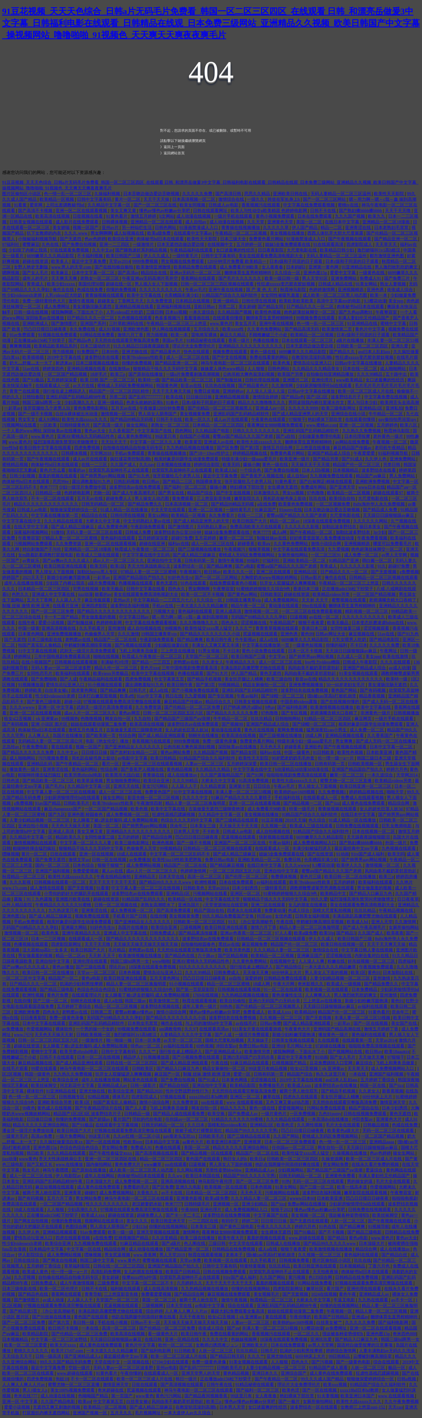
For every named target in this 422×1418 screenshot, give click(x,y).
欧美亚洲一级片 (295, 459)
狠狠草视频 (259, 549)
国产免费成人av (243, 1113)
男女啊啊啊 (101, 233)
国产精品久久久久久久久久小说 (210, 634)
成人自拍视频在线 (145, 628)
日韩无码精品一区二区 (103, 504)
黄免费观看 (183, 498)
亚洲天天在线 (126, 786)
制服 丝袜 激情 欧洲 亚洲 (26, 605)
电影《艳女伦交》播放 (108, 741)
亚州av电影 (166, 1367)
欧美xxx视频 (335, 1384)
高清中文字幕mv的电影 (339, 301)
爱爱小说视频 (51, 622)
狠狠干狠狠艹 (110, 865)
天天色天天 (271, 746)
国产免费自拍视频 (79, 244)
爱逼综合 (374, 1170)
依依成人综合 (400, 289)
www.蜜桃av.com (321, 425)
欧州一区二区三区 (176, 1345)
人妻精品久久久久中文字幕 (186, 1034)
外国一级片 (396, 842)
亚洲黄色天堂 (280, 222)
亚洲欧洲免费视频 (373, 481)
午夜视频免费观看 (377, 967)
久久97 (190, 1029)
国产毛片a (55, 786)
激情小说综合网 (326, 543)
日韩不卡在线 (323, 210)
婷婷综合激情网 (341, 1350)
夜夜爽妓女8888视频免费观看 (275, 425)
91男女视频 (209, 651)
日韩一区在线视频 (109, 859)
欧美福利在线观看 (73, 673)
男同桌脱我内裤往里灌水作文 (316, 402)
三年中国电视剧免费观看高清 (62, 656)
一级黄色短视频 (307, 645)
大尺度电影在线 (302, 250)
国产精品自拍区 (174, 1085)
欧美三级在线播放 (198, 1238)
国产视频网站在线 (345, 1051)
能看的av (77, 470)
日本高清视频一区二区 (194, 199)
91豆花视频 (272, 820)
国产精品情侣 (289, 967)
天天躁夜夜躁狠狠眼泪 (369, 837)
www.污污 (23, 1034)
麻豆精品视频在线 (36, 1063)
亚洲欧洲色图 (136, 329)
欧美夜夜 (395, 933)
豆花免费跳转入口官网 (332, 1063)
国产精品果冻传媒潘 (198, 933)
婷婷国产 (11, 577)
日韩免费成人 (163, 933)
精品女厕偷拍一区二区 (265, 684)
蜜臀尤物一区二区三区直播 (346, 780)
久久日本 (196, 1125)
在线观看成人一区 (53, 385)
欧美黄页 (193, 442)
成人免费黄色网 (113, 526)
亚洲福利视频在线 (174, 306)
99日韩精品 (339, 1356)
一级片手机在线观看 (234, 216)
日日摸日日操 (94, 752)
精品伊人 (132, 1057)
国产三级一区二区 (50, 1000)
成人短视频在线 (129, 233)
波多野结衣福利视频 (130, 605)
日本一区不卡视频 (305, 651)
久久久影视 (20, 882)
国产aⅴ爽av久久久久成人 (67, 560)
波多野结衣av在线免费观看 (135, 487)
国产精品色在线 (180, 955)
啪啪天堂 (395, 792)
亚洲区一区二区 (245, 893)
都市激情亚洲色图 (387, 255)
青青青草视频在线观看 (277, 628)
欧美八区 (409, 425)
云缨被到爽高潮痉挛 (373, 1356)
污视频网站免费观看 (34, 543)
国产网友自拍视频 (31, 1221)
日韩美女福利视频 (312, 916)
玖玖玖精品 (262, 718)
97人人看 (283, 933)
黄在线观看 (62, 746)
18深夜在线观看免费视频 (327, 521)
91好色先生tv (180, 577)
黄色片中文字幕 (370, 329)
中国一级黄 (29, 628)
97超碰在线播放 (331, 1046)
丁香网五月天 (131, 301)
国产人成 (68, 679)
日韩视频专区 (72, 1096)
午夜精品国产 (282, 622)
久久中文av (102, 250)
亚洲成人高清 (61, 831)
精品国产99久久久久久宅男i (252, 1130)
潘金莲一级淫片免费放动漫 (28, 1130)
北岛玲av (11, 746)
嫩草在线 (272, 1096)
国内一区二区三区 (53, 865)
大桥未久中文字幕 (103, 521)
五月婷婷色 (387, 425)
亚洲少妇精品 (255, 1204)
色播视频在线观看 (136, 583)
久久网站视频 (190, 1170)
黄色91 (374, 972)
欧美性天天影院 (389, 193)
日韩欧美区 (271, 594)
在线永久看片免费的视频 (375, 1164)
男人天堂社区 (315, 278)
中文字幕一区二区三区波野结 (59, 1339)
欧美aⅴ (265, 543)
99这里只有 (166, 436)
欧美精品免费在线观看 (196, 267)
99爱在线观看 (44, 1068)
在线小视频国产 (36, 662)
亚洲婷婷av (233, 391)
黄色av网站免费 (175, 752)
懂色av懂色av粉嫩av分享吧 (165, 210)
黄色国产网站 (344, 690)
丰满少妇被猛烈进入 (312, 848)
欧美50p (326, 933)
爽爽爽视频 (20, 346)
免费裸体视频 (284, 876)
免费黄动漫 (275, 910)
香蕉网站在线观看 (198, 278)
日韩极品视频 (376, 1125)
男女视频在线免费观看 (183, 261)
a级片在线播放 (350, 340)
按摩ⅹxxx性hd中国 (140, 1277)
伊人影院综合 (31, 1254)
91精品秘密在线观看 (206, 340)
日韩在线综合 (26, 1260)
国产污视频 (322, 1362)
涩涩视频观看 (376, 628)
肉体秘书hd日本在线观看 (160, 239)
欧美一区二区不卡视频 (203, 594)
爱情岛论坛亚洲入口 (313, 363)
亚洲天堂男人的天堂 (201, 1373)
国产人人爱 (136, 1108)
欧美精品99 (305, 1012)
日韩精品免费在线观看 (286, 978)
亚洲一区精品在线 (182, 1339)
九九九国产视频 (350, 216)
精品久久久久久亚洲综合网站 (41, 1125)
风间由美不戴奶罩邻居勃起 (314, 667)
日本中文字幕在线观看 (44, 1023)
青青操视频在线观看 (105, 295)
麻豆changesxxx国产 (63, 809)
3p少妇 (379, 532)
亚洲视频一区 (226, 1204)
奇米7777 (48, 487)
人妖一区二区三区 (348, 1221)
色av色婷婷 (95, 239)
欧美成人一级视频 (344, 984)
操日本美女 (370, 526)
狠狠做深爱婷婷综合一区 (74, 509)
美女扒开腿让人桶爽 (244, 679)
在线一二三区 (94, 464)
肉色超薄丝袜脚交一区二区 (310, 312)
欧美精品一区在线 (185, 899)
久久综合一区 (288, 272)
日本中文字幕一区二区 (94, 272)
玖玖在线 (318, 498)
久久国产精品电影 (58, 1401)
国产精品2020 (150, 1091)
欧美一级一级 (121, 1232)
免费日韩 (293, 859)
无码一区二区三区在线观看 (388, 1130)
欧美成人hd (226, 470)
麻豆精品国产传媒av (353, 447)
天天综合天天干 (17, 1356)
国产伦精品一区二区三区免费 (192, 707)
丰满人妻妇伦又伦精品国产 (364, 318)
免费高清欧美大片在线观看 (256, 526)
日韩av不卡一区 (146, 1322)
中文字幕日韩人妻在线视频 (367, 950)
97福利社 (11, 244)
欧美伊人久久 (349, 865)
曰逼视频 (298, 617)
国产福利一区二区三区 (186, 487)
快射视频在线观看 (276, 837)
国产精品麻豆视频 (227, 865)
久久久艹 (244, 628)
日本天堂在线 (172, 876)
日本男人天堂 (187, 831)
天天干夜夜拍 (192, 1317)
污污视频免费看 (53, 758)
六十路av (207, 955)
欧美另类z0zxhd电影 (83, 775)
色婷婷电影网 (77, 492)
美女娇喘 (61, 227)
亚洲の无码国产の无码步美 (274, 1000)
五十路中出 (396, 374)
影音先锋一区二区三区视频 (154, 797)
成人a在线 (269, 639)
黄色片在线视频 (259, 730)
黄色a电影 (91, 978)
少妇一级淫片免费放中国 (83, 487)
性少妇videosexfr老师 (22, 295)
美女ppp (396, 301)
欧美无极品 (113, 588)
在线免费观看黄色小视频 (233, 583)
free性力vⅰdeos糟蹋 (323, 662)
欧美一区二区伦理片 (59, 1288)
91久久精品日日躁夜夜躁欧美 (141, 346)
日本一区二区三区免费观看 (290, 1142)
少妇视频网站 (291, 1170)
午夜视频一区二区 (390, 442)
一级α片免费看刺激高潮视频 (193, 374)
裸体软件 (64, 1029)
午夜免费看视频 (372, 538)
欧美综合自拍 (342, 498)
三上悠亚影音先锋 (214, 498)
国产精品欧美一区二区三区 (187, 380)
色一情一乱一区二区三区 (68, 193)
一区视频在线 (136, 1362)
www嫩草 (153, 1164)
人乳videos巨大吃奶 (64, 295)
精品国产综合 (200, 492)
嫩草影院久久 (247, 498)
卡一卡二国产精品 (61, 617)
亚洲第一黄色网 (324, 267)
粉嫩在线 (337, 961)
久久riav (146, 464)
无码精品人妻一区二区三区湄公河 (51, 741)
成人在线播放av (182, 775)
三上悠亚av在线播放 (323, 1000)
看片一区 (111, 763)
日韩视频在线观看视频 (76, 662)
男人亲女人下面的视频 (327, 972)
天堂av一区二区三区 (97, 972)
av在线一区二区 (324, 617)
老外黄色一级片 (388, 436)
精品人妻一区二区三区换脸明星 (196, 803)
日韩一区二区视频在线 (116, 905)
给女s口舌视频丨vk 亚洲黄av (31, 718)
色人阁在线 (195, 1243)
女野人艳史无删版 (31, 267)
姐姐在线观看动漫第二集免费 (99, 724)
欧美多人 (60, 261)
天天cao (395, 1407)
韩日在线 (173, 696)
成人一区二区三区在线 (188, 357)
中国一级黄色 (297, 752)
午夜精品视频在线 (396, 910)
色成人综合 (299, 910)
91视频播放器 (31, 684)
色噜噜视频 (91, 718)
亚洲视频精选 (351, 289)
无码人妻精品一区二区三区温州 (341, 193)
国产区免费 (227, 447)
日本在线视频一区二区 (374, 831)
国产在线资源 (320, 854)
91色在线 (328, 1226)
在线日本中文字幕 (342, 222)
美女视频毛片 (267, 1294)
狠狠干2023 (281, 1209)
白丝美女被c (57, 690)
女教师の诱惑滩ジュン (218, 1345)
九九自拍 (143, 718)
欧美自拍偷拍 (233, 1000)
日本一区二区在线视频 (99, 1057)
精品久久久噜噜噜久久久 (262, 402)
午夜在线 (285, 921)
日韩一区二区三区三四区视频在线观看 (218, 284)
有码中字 (230, 1221)
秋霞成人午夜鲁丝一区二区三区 (145, 549)
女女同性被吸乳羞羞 (281, 295)
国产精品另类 (326, 459)
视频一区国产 (86, 227)
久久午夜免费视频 (401, 1401)
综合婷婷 (154, 1311)
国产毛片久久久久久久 (240, 278)
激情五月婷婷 (144, 216)
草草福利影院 (77, 1266)
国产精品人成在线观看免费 (179, 1113)
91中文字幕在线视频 (38, 651)
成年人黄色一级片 (200, 1006)
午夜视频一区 (339, 1311)
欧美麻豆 (60, 272)
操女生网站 (137, 425)
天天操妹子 (258, 1040)
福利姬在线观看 (126, 1288)
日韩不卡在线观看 (57, 1057)
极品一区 (397, 1367)
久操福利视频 (107, 193)
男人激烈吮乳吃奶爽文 (397, 267)
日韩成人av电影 (223, 205)
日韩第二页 (101, 1012)
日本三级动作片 (95, 346)
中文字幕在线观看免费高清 (299, 549)
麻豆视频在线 (362, 634)
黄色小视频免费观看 (276, 216)
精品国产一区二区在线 (116, 639)
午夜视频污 (235, 549)
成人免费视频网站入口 (315, 842)
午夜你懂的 (301, 1317)
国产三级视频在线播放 (200, 549)
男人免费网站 (402, 476)
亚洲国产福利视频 (53, 871)
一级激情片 (143, 244)
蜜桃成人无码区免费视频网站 (125, 385)
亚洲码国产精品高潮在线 (337, 1029)
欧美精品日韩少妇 (337, 250)
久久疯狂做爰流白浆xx (62, 1142)
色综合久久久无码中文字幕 (187, 820)
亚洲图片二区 (296, 380)
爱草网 (37, 205)
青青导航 (93, 1294)
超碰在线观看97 (388, 492)
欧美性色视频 (268, 312)
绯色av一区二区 (146, 1046)
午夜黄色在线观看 (269, 419)
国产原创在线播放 (146, 374)
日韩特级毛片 (197, 1204)
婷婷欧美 (33, 690)
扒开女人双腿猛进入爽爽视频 (288, 583)
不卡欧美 (211, 831)
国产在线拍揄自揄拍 (114, 267)
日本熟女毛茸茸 (143, 1023)
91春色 (173, 402)
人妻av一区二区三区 (205, 763)
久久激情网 (282, 385)
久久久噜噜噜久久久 (199, 622)
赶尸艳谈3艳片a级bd (243, 707)
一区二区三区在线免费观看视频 (312, 611)
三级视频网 (191, 927)
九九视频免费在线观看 (332, 476)
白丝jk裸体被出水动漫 (77, 413)
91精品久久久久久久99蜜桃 (237, 1119)
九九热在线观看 (373, 1300)
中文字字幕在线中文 (22, 521)
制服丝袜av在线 (272, 538)
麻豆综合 (365, 1063)
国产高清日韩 (228, 193)
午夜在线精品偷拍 (114, 876)
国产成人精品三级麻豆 (73, 526)
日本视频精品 (346, 470)
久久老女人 (212, 662)
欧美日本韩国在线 (203, 1175)
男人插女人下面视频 (318, 786)
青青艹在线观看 (25, 391)
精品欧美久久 (68, 837)
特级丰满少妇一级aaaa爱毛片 (249, 459)
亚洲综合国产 (294, 1373)
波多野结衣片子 (346, 397)
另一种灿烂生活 (137, 227)
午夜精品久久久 (241, 662)
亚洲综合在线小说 (349, 413)
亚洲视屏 (253, 1142)
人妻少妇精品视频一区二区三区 (40, 820)
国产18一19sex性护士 (209, 453)
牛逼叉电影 (344, 1300)
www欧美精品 (350, 380)
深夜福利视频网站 (31, 532)
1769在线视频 (205, 995)
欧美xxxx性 (233, 329)
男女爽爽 (344, 741)
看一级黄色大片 (163, 1333)
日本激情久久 (267, 492)
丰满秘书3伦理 (115, 662)
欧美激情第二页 (337, 329)
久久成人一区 (350, 656)
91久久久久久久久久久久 (203, 967)
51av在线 (31, 368)
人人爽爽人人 (318, 995)
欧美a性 (127, 696)
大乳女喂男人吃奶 (349, 639)
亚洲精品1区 (371, 408)
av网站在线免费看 (353, 442)
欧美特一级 (149, 380)
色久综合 (317, 820)
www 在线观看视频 (245, 1102)
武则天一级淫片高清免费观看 (88, 651)
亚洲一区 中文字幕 (56, 707)
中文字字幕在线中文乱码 (146, 555)
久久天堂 (256, 222)
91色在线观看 (193, 583)
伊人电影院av (68, 1175)
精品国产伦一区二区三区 (357, 464)
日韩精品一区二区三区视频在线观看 (383, 577)
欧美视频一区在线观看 (327, 989)
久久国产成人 (123, 464)
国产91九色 (139, 476)
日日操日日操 (199, 397)
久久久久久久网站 (371, 521)
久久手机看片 (92, 628)
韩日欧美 (36, 1153)
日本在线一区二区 (360, 368)
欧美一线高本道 (352, 1187)
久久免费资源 (159, 301)
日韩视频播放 (406, 713)
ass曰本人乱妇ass (374, 351)
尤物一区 (101, 492)
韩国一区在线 (373, 1085)
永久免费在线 (82, 329)
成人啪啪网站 (393, 368)
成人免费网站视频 (144, 865)
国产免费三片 (397, 278)
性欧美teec (133, 1142)
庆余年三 (179, 825)
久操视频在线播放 (350, 1153)
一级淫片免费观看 (252, 1034)
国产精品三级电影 (57, 989)
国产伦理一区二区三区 (247, 876)
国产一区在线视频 (371, 1023)
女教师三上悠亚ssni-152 (363, 1407)
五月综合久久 (207, 329)
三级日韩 (154, 312)
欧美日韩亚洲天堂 (168, 1221)
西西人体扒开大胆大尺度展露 (335, 233)
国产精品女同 (271, 306)
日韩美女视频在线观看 (31, 222)
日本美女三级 (203, 825)
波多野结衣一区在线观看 (314, 1407)
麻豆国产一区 (167, 1074)
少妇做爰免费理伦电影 (320, 436)
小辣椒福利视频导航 (38, 239)
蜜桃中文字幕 (393, 323)
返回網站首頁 (174, 153)
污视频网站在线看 (20, 425)
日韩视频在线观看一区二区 (60, 882)
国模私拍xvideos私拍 (228, 1125)
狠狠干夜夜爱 (311, 622)
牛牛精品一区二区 (386, 413)
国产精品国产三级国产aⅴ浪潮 (182, 718)
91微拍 (57, 532)
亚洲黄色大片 (389, 1119)
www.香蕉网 (145, 1254)
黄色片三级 (311, 876)
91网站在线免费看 (97, 334)
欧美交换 (217, 1113)
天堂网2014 (407, 775)
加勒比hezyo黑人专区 (97, 572)
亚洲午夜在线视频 (226, 289)
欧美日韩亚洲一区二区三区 (366, 786)
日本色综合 (84, 865)
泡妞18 (61, 1379)
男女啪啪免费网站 (124, 780)
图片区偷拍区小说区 (22, 193)
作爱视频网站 (39, 1029)
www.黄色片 (221, 323)
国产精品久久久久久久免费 (232, 713)
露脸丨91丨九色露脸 (34, 899)
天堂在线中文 (107, 1362)
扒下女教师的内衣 (44, 233)
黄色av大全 (95, 430)
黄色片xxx (150, 667)
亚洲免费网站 (344, 278)
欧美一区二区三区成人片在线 (366, 391)
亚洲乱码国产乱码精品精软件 (241, 413)
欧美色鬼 (282, 363)
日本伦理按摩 (357, 436)
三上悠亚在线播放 (313, 447)
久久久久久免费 (197, 193)
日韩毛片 (138, 690)
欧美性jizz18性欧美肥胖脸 (177, 859)
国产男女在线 (171, 492)
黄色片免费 (58, 995)
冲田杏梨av (226, 1046)
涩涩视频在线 (254, 622)
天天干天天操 (156, 199)
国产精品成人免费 (380, 509)
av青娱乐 (31, 560)
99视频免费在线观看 (316, 318)
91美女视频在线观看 (359, 673)
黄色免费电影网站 (91, 408)
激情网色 (191, 1232)
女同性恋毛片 (40, 673)
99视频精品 (229, 684)
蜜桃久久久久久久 (31, 1350)
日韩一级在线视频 (31, 312)
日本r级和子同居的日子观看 (296, 261)
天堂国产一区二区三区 (207, 656)
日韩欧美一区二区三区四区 (362, 346)
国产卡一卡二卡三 (183, 1215)
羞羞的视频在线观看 (58, 476)
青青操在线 (154, 775)
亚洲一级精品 (226, 301)
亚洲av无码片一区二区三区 (196, 272)
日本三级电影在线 (45, 639)
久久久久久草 (276, 227)
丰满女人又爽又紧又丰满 (216, 645)
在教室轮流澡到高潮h (312, 357)
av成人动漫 (399, 667)
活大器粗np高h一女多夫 (45, 950)
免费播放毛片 (272, 1085)
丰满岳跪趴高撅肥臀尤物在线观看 (253, 667)
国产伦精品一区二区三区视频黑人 (220, 408)
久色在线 (50, 244)
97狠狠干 (297, 419)
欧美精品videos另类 (331, 594)
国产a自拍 (286, 436)
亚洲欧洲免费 (27, 1012)
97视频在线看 (173, 1096)
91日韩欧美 (324, 752)
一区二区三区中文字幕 (24, 978)
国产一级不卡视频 (36, 413)
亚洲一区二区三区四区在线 (111, 1158)
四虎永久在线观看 (244, 910)
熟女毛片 (31, 1170)
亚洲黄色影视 (189, 1198)
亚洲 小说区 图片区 (50, 724)
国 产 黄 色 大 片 (262, 289)
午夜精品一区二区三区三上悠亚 (177, 323)
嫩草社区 (315, 1288)
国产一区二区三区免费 (53, 611)
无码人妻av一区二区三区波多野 (61, 667)
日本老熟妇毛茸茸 (392, 227)
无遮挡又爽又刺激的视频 (57, 1407)
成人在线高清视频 (161, 1288)
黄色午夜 (348, 1294)
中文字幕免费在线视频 (386, 397)
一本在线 (358, 1074)
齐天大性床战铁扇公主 (149, 566)
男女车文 (27, 419)
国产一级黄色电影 (353, 1362)
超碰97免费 (182, 538)
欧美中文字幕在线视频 (153, 673)
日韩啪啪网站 (288, 718)
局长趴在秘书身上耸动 (285, 498)
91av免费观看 (22, 334)
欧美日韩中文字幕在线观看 (45, 447)
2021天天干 (33, 577)
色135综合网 (320, 1277)
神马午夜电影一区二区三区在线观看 (236, 363)
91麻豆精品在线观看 (250, 1063)
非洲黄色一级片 (376, 713)
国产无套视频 (384, 572)
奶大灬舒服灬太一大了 (31, 363)
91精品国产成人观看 (329, 1367)
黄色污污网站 (169, 1396)
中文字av (278, 656)
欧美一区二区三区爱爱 (26, 1345)
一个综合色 (251, 470)
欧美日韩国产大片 (250, 521)
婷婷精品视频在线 (250, 453)
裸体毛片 (120, 1096)
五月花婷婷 (206, 538)
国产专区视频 (221, 696)
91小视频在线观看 (105, 684)
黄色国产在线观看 (203, 1158)
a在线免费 (266, 504)
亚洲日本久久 (265, 1373)
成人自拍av (196, 222)
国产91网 (255, 775)
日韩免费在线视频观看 (358, 825)
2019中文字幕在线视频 (301, 1079)
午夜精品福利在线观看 (192, 250)
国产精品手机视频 (205, 679)
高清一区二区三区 (205, 876)
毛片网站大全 (299, 1046)
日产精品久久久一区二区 (310, 306)
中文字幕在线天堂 (223, 899)
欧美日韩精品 (163, 758)
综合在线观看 (241, 1305)
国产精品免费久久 (145, 504)
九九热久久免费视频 (362, 430)
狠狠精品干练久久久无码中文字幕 (166, 368)
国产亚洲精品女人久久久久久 (132, 746)
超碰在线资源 (35, 261)
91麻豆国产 (266, 509)
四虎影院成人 (359, 244)
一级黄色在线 (372, 272)
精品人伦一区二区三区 (116, 667)
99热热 (227, 1006)
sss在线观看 (212, 1102)
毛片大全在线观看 (343, 1125)
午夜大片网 (284, 984)
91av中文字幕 (149, 696)
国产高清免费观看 (174, 910)
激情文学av (79, 859)
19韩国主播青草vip (244, 600)
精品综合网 (399, 803)
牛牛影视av (246, 639)
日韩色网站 (166, 227)
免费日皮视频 (207, 391)
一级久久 (256, 199)
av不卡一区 (402, 1300)
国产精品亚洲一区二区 (396, 239)
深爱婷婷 (253, 978)
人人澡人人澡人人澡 (266, 391)
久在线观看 (329, 1040)
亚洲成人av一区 (270, 408)
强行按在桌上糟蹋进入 (65, 391)
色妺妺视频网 (244, 1339)
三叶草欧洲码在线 (127, 323)
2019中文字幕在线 (64, 357)
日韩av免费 (270, 1023)
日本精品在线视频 (193, 301)
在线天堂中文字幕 (31, 526)
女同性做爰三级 (345, 628)
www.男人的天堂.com (71, 267)
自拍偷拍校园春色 (198, 944)
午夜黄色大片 (297, 1029)
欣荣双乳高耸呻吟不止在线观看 (119, 470)
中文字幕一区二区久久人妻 (156, 442)
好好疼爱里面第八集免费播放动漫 (322, 538)
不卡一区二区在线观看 (53, 498)
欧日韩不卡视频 (63, 1328)
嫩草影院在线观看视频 (366, 1192)
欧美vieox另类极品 (111, 673)
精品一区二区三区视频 (116, 1006)
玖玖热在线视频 (220, 385)
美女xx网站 (158, 515)
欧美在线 (175, 397)
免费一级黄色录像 (220, 741)
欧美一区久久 (198, 419)
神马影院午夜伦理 (216, 1181)
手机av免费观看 (130, 453)
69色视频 (204, 1046)
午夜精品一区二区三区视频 (241, 233)
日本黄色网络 (31, 634)
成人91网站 (49, 419)
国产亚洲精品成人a (223, 1051)
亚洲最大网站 (74, 927)
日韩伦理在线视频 (259, 301)
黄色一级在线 (263, 351)
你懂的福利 (337, 645)
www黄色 (28, 1158)
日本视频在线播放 (174, 464)
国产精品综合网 (157, 837)
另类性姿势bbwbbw (224, 1170)
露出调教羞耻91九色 (92, 481)
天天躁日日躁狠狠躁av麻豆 (389, 515)
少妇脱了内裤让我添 (28, 250)
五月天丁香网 (40, 600)
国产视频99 (232, 724)
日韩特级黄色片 (75, 425)
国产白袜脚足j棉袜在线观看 (326, 481)
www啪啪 (161, 961)
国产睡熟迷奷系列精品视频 (141, 250)
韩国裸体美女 (209, 481)
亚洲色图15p (315, 272)
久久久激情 (128, 634)
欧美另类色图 (237, 950)
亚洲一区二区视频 (357, 425)
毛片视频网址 (148, 1412)
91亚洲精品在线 (357, 267)
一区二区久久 (306, 1333)
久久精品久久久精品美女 (316, 368)
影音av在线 (192, 385)
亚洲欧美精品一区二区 (305, 560)
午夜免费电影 (35, 746)
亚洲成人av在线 (219, 442)
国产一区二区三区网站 (325, 199)
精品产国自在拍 (209, 910)
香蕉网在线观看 (66, 1294)
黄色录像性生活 (287, 995)
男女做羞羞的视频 (99, 617)
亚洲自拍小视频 (33, 825)
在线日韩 (154, 1339)
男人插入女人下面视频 (157, 284)
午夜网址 (389, 651)
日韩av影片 (311, 577)
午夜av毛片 (195, 289)
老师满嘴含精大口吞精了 (393, 600)
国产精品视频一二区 (303, 803)
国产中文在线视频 (230, 357)
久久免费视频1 (332, 792)
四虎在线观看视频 (73, 1238)
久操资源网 (332, 1158)
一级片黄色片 (274, 1113)
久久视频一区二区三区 (281, 1017)
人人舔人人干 (68, 600)
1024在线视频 (324, 1294)
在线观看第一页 (357, 1040)
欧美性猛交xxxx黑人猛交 (209, 628)
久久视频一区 (274, 825)
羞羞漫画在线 (197, 318)
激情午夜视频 (81, 301)
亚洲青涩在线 (358, 227)
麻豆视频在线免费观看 (229, 1294)
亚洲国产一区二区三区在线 (240, 842)
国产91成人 (352, 459)
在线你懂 (158, 916)
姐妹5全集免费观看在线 (288, 244)
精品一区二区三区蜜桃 (229, 984)
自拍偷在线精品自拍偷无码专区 (133, 447)
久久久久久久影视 (302, 526)
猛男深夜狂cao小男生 (327, 730)
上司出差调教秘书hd (66, 205)
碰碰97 (91, 1192)
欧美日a (257, 1158)
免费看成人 (254, 1012)
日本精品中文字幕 (163, 1142)
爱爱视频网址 (291, 1108)
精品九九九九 (233, 1108)
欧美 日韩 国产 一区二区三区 (108, 380)
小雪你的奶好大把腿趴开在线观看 (77, 893)
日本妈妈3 (296, 267)
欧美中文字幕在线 (144, 295)
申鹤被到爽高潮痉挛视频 (88, 645)
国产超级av (100, 1119)
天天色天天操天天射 (71, 825)
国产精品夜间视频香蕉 (206, 1396)
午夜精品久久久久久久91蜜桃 (63, 905)
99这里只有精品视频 (268, 1068)
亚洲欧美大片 (255, 1345)
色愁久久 (21, 594)
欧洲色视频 (163, 842)
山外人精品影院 (17, 905)
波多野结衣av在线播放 (336, 1085)
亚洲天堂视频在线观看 (158, 1232)
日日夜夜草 (408, 899)
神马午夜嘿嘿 (56, 1170)
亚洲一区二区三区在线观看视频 (152, 763)
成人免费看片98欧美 (239, 267)
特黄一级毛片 (302, 809)
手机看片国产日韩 (130, 916)
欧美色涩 (285, 1125)
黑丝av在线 (229, 944)
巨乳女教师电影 (397, 825)
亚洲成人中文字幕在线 (54, 594)
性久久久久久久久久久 (108, 1204)
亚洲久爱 (400, 346)
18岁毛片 (99, 374)
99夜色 (28, 1108)
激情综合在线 (231, 199)
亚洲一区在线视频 (97, 854)
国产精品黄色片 (166, 351)
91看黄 (21, 205)
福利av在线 (178, 543)
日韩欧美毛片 (77, 803)
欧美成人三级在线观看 (98, 555)
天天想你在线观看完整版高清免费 (127, 340)
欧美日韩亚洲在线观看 (66, 566)
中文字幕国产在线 (155, 430)
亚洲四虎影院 (94, 605)
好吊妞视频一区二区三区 (372, 961)
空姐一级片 (79, 1367)
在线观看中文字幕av (193, 233)
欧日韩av (151, 481)
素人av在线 (113, 871)
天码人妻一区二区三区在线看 (94, 532)
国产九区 (56, 814)
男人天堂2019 (172, 1254)
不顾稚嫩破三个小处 (269, 334)
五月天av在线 (124, 408)
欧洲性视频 (206, 882)
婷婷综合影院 (207, 464)
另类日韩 (392, 464)
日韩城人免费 (138, 532)
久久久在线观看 (396, 662)
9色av (270, 707)
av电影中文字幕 (133, 758)
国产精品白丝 (394, 1254)
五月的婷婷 (129, 837)
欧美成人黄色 (35, 1271)
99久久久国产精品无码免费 (66, 1362)
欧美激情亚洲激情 (154, 267)
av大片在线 (84, 385)
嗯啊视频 (11, 272)
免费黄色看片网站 (266, 239)
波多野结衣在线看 (102, 357)
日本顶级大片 (99, 1181)
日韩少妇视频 (22, 476)
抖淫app (265, 916)
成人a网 (280, 532)
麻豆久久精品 (233, 334)
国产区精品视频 (233, 955)
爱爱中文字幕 (343, 272)
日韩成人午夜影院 (360, 662)
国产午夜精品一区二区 (312, 532)
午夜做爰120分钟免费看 (162, 408)
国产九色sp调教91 (356, 312)
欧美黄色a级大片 (343, 1130)
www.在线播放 (69, 1164)
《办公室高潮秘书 (256, 921)
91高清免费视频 (254, 780)
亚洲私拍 (394, 408)
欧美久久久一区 (238, 572)
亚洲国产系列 (93, 323)
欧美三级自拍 (279, 679)
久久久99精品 (370, 374)
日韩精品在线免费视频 (234, 1249)
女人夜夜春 (273, 267)
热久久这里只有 (331, 1074)
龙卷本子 (235, 1254)
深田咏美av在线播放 (238, 746)
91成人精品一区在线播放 (124, 509)
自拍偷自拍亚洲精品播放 (330, 374)
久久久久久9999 (303, 408)
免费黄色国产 (158, 792)
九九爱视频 (338, 549)
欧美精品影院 (243, 1085)
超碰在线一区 (119, 284)
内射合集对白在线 (372, 955)
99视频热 (173, 628)
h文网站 (166, 216)
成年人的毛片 (35, 278)
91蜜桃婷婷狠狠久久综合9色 (263, 588)
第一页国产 (122, 1396)
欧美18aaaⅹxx (397, 1051)
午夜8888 (189, 1209)
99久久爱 (319, 899)
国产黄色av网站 (242, 594)
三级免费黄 (108, 1283)
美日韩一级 (84, 1322)
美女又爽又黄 (123, 210)
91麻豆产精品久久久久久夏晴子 (241, 797)
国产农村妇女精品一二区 (134, 752)
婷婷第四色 (54, 368)
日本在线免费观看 (315, 216)
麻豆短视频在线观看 (55, 1187)
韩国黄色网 (167, 385)
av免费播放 (139, 859)
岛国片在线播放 (68, 735)
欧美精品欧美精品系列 (56, 346)
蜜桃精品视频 (15, 464)
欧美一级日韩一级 (282, 278)
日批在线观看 (63, 854)
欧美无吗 (232, 464)
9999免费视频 (145, 261)
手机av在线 (163, 605)
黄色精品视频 (180, 769)
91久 (381, 566)
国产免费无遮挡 (50, 859)
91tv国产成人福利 (368, 854)
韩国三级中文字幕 (97, 1260)
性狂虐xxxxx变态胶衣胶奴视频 (286, 284)
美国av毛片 (173, 340)
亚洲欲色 (313, 746)
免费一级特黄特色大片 (44, 301)
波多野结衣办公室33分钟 (178, 532)
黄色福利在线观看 (118, 538)
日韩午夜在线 (219, 1384)
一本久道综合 (202, 312)
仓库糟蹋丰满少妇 (182, 295)
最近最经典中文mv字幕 (356, 848)
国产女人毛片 (35, 272)
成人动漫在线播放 (146, 1249)
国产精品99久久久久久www (166, 882)
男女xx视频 (293, 492)
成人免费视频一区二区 (128, 814)
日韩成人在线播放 (283, 1243)
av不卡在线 (172, 1192)
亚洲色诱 (376, 289)
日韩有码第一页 (200, 560)
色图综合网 (76, 1226)
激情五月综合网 (278, 447)
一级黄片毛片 (15, 1136)
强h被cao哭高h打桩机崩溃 (332, 696)
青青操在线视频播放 (241, 227)
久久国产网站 (286, 1136)
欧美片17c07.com (67, 1350)
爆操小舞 (251, 464)
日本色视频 (130, 972)
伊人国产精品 (305, 227)
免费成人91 (371, 278)
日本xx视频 (176, 312)
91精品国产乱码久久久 (144, 899)
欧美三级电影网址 (339, 408)
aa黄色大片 (193, 1142)
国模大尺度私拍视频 (332, 910)
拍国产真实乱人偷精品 (40, 645)
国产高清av (128, 272)
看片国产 (121, 1119)
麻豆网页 (363, 718)
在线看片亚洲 (65, 605)
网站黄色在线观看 (141, 1079)
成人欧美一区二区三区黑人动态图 (335, 295)
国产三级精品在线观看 (237, 820)
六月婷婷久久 (190, 1283)
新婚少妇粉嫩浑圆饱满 (69, 577)
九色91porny (329, 1113)
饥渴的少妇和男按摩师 (82, 984)
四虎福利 (406, 961)
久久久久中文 (195, 797)
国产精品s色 (80, 340)
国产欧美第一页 (101, 735)
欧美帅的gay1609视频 (295, 792)
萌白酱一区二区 (377, 560)
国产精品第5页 (23, 1311)
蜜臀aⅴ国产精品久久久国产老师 (243, 436)
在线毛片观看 (15, 1068)
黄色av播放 (62, 967)
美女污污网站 (155, 786)
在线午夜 (27, 622)
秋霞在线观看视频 (200, 1000)
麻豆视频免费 (255, 944)
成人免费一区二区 (361, 555)
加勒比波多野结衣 (339, 526)
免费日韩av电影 (220, 859)
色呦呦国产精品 (93, 1396)
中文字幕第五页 (169, 679)
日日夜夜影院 (271, 250)
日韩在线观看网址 (210, 210)
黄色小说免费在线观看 (264, 651)
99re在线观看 (314, 605)
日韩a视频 (407, 1379)
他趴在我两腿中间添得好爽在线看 (288, 1164)
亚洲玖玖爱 (321, 1339)
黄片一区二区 (128, 199)
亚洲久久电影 (188, 1187)
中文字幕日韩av (134, 617)
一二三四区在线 (203, 1221)
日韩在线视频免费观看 (365, 1113)
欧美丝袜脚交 (44, 1085)
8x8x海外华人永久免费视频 (379, 504)
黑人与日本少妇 (362, 402)
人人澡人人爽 (311, 961)
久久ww (176, 1175)
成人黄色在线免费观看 (364, 803)
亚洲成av (359, 1317)
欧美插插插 (33, 357)
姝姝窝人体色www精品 (223, 368)
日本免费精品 (364, 989)
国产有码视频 (373, 690)
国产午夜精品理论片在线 (99, 1108)
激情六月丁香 (130, 334)
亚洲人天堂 (382, 921)
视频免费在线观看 (230, 351)
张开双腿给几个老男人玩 (47, 408)
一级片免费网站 (71, 1136)
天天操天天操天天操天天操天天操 (146, 944)
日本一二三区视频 (48, 938)
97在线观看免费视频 (70, 250)
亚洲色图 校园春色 (85, 814)
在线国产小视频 (195, 436)
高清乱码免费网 (106, 1271)
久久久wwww (22, 707)
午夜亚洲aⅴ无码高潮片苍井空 (150, 278)
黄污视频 (297, 1277)
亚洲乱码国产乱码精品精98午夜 (76, 397)
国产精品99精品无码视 (132, 419)
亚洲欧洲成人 (35, 323)
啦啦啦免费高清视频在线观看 (377, 1046)
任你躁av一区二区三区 (187, 1119)
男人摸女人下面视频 (55, 572)
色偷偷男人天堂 (100, 634)
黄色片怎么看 (53, 470)
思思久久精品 (257, 193)
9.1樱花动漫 (375, 301)
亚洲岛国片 (189, 905)
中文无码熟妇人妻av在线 (147, 521)
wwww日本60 (302, 1198)
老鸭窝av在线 (78, 639)
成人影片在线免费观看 (77, 222)
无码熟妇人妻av (212, 526)
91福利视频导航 (393, 453)
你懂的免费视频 (121, 289)
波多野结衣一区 (189, 566)
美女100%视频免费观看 (73, 1390)
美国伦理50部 (91, 284)
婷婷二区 (250, 1221)
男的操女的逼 (360, 1181)
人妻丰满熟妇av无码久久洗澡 (387, 1350)
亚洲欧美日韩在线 (290, 193)
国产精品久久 (342, 351)
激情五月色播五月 (86, 730)
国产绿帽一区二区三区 (283, 696)
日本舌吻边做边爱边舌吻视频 (151, 193)
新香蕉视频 (392, 1091)
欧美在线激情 (395, 656)
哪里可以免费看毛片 (393, 543)
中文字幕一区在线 (84, 1249)
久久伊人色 (376, 459)
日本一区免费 (148, 1040)
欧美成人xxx (280, 1012)
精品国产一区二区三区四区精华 (119, 391)
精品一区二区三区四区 (162, 1158)
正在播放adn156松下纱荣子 (40, 340)
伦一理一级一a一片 (336, 758)
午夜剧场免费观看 (148, 526)
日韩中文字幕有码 (94, 199)
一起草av (12, 408)
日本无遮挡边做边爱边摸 (181, 244)
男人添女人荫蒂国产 (158, 413)
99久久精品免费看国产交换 (228, 916)
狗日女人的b (235, 1158)
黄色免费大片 (128, 1164)
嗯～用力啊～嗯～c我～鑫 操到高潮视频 (190, 617)
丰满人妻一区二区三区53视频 (243, 792)
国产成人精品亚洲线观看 (162, 735)
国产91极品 (33, 380)
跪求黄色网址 (84, 690)
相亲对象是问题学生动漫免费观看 (187, 459)
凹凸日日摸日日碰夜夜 (45, 329)
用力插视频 (157, 334)
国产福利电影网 (292, 707)
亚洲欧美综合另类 (55, 1102)
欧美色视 (140, 809)
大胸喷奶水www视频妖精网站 (269, 577)
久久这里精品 (165, 1238)
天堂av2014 (119, 261)
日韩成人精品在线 (336, 284)
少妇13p (139, 1226)
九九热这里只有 (63, 910)
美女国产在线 (404, 1023)
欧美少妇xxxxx (61, 284)
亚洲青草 (73, 1192)
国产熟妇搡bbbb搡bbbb (361, 210)
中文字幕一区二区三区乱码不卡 (180, 854)
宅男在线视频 (86, 588)
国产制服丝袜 (229, 380)
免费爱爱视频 (86, 871)
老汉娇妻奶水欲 (147, 1204)
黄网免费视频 (290, 730)
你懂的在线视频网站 (169, 1226)
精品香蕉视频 (372, 696)
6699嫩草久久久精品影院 (51, 255)
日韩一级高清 (48, 1356)
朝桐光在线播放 (204, 735)
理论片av (118, 967)
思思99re (61, 481)
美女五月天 (246, 323)
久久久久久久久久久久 (161, 289)
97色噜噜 (316, 492)
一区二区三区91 (326, 555)
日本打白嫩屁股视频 (98, 696)
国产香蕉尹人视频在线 (263, 476)
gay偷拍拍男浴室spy (397, 419)
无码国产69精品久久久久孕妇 (259, 617)
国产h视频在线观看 (133, 645)
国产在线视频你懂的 (340, 701)
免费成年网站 (314, 487)
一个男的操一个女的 (95, 1029)
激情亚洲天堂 (393, 1102)
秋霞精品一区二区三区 (24, 876)
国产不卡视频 (331, 1232)
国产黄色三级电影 (44, 701)
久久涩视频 (25, 1277)
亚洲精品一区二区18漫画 (386, 222)
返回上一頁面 (174, 147)
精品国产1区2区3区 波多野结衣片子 (87, 1113)
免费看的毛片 (136, 1187)
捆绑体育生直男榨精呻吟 (248, 272)
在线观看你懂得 (228, 318)
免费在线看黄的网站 (269, 357)
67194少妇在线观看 (171, 1362)
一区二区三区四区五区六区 (235, 871)
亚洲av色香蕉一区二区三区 (246, 933)
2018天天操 (295, 820)
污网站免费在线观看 (327, 1108)
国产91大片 (217, 673)
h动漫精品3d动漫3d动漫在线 (302, 769)
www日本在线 (371, 487)
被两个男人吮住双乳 (299, 1091)
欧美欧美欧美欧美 (297, 301)
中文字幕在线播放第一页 (55, 515)
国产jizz (332, 803)
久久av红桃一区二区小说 (137, 1136)
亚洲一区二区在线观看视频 (81, 210)
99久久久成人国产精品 (323, 1379)
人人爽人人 (39, 735)
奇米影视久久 (311, 984)
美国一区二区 (309, 222)
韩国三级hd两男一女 (42, 402)
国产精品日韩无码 (227, 1356)
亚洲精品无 (145, 876)
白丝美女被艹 (329, 1322)
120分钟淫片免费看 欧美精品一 (237, 261)
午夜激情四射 (149, 803)
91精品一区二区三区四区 (328, 718)
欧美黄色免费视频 (296, 504)
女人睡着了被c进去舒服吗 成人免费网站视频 (116, 820)
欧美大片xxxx (63, 1345)
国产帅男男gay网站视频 (103, 476)
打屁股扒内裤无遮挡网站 (46, 1412)
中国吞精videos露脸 (299, 701)
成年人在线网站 (99, 1175)
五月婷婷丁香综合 (74, 1006)
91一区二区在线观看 (283, 989)
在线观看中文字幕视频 (117, 1125)
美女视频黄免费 (195, 413)
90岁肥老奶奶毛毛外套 (294, 758)
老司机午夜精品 (390, 447)
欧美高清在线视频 (53, 216)
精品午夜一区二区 (248, 605)
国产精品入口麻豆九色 (371, 893)
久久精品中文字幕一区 (109, 205)
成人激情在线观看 (47, 888)
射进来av (64, 363)
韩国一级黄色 (37, 1074)
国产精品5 (346, 933)
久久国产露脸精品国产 (222, 775)
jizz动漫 (85, 594)
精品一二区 (332, 227)
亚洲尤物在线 (135, 351)
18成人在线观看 (132, 854)
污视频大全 (164, 611)
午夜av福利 (248, 696)
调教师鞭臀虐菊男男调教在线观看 (322, 888)
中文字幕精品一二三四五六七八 (164, 600)
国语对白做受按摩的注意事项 (365, 1345)
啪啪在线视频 (106, 656)
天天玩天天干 (114, 442)
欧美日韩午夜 (219, 639)
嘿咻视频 (10, 854)
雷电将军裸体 (204, 334)
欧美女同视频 (193, 205)
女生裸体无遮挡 (283, 487)
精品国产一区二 (63, 978)
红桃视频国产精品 (289, 1063)
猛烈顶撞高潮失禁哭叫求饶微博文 (66, 442)
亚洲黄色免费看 (340, 1175)
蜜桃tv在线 (348, 205)
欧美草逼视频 (90, 780)
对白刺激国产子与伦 (42, 549)
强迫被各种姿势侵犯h (349, 1215)
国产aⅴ (233, 1328)
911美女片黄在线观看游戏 (257, 1029)
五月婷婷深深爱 (62, 380)
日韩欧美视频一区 (365, 763)
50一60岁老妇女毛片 (346, 684)
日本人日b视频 (316, 470)
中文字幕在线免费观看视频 (309, 205)
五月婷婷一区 (249, 244)
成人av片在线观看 (231, 419)
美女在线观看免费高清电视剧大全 (271, 255)
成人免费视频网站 (282, 600)
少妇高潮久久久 (79, 402)
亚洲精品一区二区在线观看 (157, 222)
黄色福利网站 (85, 769)
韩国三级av (136, 1000)
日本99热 (110, 351)
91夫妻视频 (328, 1396)
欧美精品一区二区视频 (312, 334)
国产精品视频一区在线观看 (207, 1153)
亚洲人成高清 (228, 611)
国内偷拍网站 (99, 1164)
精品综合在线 (154, 272)
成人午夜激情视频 (77, 1283)
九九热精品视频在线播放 (190, 447)
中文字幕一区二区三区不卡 (148, 1283)
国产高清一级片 (108, 425)
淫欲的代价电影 (147, 1119)
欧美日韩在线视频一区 (343, 944)
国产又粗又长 (40, 1164)
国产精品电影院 (384, 639)
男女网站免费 (115, 1147)
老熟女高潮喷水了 (158, 905)
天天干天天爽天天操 (172, 391)
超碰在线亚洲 (152, 543)
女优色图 (284, 916)
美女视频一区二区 (308, 1215)
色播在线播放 (266, 340)
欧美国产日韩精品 (183, 1271)
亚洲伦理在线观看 (90, 961)
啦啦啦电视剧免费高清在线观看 (297, 775)
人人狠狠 (256, 368)
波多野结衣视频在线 (160, 1006)
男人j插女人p (35, 1390)
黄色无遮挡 (167, 583)
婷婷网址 (23, 656)
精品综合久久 (218, 701)
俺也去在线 (63, 289)
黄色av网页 (130, 713)
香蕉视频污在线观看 (261, 205)
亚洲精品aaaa (382, 1142)
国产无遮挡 (71, 239)
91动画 (342, 854)
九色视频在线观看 (135, 318)
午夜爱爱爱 (364, 453)
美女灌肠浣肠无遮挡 (92, 306)
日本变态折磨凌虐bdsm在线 (378, 622)
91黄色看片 (117, 216)
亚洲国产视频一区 (90, 1412)
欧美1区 (117, 566)
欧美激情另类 (257, 1051)
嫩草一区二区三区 (237, 538)
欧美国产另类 (290, 374)
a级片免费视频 (102, 583)
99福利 (254, 560)
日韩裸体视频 (115, 222)
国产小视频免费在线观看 (195, 690)
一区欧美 (49, 425)
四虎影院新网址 (66, 944)
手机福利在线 (287, 797)
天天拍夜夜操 (325, 1271)
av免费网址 (336, 1328)
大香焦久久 (148, 1192)
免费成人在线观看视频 (363, 797)
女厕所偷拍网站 (293, 555)
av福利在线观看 (271, 882)
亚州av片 (111, 227)
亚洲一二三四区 (115, 244)
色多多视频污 (168, 318)
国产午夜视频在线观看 (350, 239)
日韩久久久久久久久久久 (257, 430)
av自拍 (235, 978)
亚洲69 (278, 1046)
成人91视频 (110, 329)
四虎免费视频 (87, 447)
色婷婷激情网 (322, 289)
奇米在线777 (26, 1396)
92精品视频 (99, 1096)
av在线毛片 (246, 1023)
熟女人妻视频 (393, 284)
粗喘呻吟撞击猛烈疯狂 (40, 775)
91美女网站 (367, 284)
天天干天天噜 (398, 210)
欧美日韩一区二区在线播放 (286, 763)
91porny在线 (290, 509)
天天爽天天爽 (64, 278)
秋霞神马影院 (293, 289)
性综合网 (127, 735)
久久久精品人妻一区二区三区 (282, 950)
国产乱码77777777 (146, 397)
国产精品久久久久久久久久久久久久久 (114, 611)
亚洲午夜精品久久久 (82, 933)
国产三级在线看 (91, 967)
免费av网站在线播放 (307, 1204)
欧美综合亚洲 (121, 239)
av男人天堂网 (394, 555)
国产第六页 (59, 1322)
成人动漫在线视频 (194, 216)
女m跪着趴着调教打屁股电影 (46, 555)
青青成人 (36, 284)
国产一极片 (289, 1401)
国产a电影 (244, 566)
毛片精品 (117, 950)
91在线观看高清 (328, 244)
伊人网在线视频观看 (172, 329)
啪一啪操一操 (119, 1040)
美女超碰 (247, 306)
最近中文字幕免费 (89, 261)
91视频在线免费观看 (58, 334)
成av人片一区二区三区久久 (119, 560)
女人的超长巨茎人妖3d (187, 730)
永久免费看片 (222, 515)
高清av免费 (42, 1136)
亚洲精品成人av (112, 1085)
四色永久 (177, 588)
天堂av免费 (191, 1260)
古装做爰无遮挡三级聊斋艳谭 (134, 730)
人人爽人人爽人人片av (187, 1311)
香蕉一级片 (239, 340)
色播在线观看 (191, 673)
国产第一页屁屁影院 (196, 989)
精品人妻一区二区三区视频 (381, 1311)
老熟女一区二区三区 (100, 278)
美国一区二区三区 (159, 1300)
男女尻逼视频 (117, 1254)
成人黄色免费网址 (135, 436)
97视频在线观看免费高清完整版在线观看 (122, 701)
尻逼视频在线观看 (261, 634)
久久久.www (76, 233)
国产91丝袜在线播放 (52, 1317)
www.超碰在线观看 (307, 1238)
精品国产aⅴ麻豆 (371, 476)
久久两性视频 (310, 1125)
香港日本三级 (306, 588)
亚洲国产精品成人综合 (329, 453)
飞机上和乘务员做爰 (139, 651)
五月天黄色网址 (165, 978)
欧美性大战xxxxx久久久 (85, 419)
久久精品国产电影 (213, 430)
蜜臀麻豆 (31, 244)
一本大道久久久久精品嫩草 (202, 605)
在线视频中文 (220, 244)
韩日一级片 (186, 1379)
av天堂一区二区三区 (183, 1040)
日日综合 (262, 786)
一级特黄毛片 (185, 255)
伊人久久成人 (156, 255)
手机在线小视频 (113, 1322)
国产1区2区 (317, 397)
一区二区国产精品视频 (66, 374)
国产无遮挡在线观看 (309, 1221)
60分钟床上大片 (287, 972)
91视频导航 (378, 1226)
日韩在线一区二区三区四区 (132, 1063)
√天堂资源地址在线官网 (225, 905)
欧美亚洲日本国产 (224, 1142)
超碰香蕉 (246, 543)
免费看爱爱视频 (156, 1294)
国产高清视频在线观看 (157, 1153)
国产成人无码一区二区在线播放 (386, 741)
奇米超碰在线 (111, 1390)
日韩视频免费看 (294, 1260)
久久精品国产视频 (235, 312)
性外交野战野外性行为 (188, 1091)
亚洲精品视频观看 (232, 397)
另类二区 (227, 306)
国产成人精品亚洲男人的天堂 (300, 413)
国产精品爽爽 (219, 566)
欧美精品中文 (333, 893)
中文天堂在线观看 (168, 509)
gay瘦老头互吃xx (179, 1136)
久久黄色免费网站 (265, 329)
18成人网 (314, 735)
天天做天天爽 (256, 972)
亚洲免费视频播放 (64, 634)
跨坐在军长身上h (284, 199)
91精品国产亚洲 (344, 560)
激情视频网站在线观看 (36, 842)
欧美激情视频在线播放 (332, 707)
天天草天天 (386, 244)
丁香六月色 (379, 1266)
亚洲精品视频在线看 (134, 306)
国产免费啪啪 (44, 679)
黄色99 (307, 634)
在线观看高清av (214, 1029)
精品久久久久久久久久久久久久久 (46, 504)
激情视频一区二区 (118, 413)
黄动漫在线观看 (284, 605)
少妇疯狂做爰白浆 (172, 645)
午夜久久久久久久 (274, 1226)
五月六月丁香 (60, 1198)
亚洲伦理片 (322, 380)
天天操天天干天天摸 (311, 464)
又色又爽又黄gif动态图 (288, 1102)
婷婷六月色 (397, 769)
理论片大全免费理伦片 (194, 346)
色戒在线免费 (90, 289)
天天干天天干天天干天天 (113, 882)
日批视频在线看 (88, 216)
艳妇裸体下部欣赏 (325, 419)
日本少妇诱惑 (245, 888)
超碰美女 (106, 301)
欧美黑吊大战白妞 (123, 775)
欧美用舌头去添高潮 (399, 402)
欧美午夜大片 (231, 1238)
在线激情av (120, 368)
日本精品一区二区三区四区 (218, 425)
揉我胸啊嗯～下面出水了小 (77, 312)
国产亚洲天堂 (342, 487)
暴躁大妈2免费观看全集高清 (237, 1311)
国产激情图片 (64, 323)
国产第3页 (250, 447)
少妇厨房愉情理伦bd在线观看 (324, 385)
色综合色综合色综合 (97, 989)
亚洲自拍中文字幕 (164, 560)
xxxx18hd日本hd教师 (208, 1096)
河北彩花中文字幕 (77, 1085)
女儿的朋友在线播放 (308, 905)
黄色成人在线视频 (55, 1108)
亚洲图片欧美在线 (73, 899)
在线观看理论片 (87, 995)
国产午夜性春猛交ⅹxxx (111, 1153)
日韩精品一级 (48, 492)
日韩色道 (11, 780)
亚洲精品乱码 (40, 763)
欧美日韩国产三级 (124, 255)
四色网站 (184, 430)
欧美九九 (377, 216)
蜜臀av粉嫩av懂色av (134, 1012)
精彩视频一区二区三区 (367, 611)
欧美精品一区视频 (57, 199)
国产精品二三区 (178, 481)
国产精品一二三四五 (151, 662)
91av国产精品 (48, 803)
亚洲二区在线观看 (274, 572)
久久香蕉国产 (121, 430)
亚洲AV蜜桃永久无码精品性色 (86, 436)
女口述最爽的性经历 (236, 250)
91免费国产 (88, 351)
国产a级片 (171, 1243)
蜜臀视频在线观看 (349, 600)
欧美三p (118, 374)
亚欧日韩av (205, 306)
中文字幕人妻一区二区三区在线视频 (62, 792)
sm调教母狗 (170, 1029)
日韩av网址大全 (330, 634)
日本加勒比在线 (398, 972)
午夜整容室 (386, 312)
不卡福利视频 (90, 255)
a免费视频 (409, 572)
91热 (286, 1181)
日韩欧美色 (194, 888)
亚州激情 (116, 628)
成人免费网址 (57, 306)
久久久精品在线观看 (64, 521)
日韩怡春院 (33, 397)
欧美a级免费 (159, 233)
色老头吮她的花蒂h (145, 402)
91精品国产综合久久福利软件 (230, 295)
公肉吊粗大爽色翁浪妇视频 (249, 374)
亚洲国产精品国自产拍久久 (139, 577)
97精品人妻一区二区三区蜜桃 (70, 538)
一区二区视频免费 (333, 504)
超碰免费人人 (119, 498)
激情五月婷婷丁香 (381, 1029)
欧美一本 (379, 295)
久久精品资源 (213, 786)
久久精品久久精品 (213, 769)
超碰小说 (72, 701)
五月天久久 (121, 1412)
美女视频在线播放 (287, 233)
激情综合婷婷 (265, 397)
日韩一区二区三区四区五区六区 (173, 713)
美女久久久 (137, 1221)
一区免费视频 (303, 1113)
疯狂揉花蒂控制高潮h (131, 459)
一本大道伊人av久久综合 (188, 1412)
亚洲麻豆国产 (310, 955)
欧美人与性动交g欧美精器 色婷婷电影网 (269, 210)
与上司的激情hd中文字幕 (209, 1023)
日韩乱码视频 (127, 481)
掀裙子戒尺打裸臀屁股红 (199, 1130)
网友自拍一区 (118, 718)
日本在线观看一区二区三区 (308, 340)
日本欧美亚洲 (379, 752)
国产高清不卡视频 (36, 210)
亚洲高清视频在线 (59, 628)
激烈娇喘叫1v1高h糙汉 (379, 250)
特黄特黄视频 (253, 1266)
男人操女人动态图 (152, 498)
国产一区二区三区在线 (155, 205)
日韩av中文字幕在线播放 (359, 363)
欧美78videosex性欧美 (143, 357)
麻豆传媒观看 (98, 600)
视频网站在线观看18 (104, 1221)
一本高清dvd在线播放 (329, 1119)
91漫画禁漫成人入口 (199, 227)
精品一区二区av (285, 521)
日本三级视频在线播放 (98, 363)
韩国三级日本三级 (374, 758)
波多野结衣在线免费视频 (305, 690)
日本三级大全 (233, 239)
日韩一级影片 (143, 1085)
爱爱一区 (242, 1074)
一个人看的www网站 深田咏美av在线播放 (42, 430)
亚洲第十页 (240, 786)
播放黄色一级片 (25, 769)
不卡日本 (358, 645)
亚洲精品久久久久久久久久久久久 (251, 346)
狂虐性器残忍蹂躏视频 (174, 814)
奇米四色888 (404, 1333)
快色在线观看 (197, 351)
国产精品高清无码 (302, 329)
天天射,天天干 (315, 600)
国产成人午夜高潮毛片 (134, 492)
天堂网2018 (101, 453)
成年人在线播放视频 (24, 583)
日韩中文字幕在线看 (146, 588)
